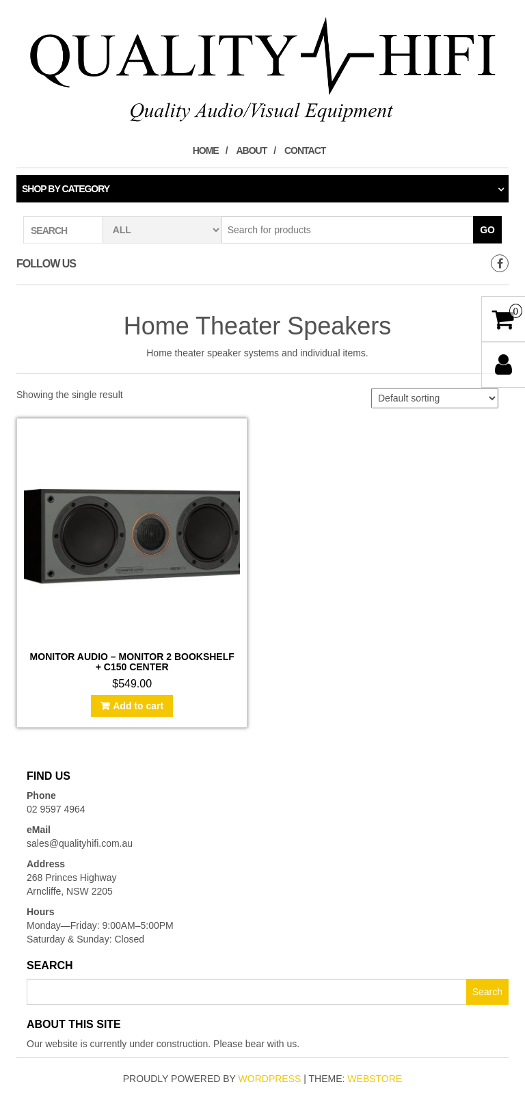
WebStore (374, 1078)
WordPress (270, 1078)
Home (206, 150)
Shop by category (65, 188)
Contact (304, 150)
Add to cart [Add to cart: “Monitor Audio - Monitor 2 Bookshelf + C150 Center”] (138, 705)
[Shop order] (434, 398)
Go (487, 229)
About (251, 150)
